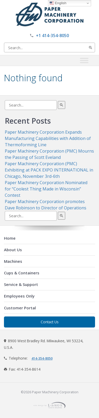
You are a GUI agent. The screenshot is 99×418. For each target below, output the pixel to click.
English (58, 3)
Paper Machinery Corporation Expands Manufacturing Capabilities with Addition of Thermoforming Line (48, 138)
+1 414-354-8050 (52, 35)
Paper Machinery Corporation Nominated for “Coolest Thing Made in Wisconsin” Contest (46, 189)
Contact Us (50, 321)
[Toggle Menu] (84, 60)
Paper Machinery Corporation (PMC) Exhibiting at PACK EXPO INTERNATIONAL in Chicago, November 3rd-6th (49, 170)
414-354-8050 (42, 358)
